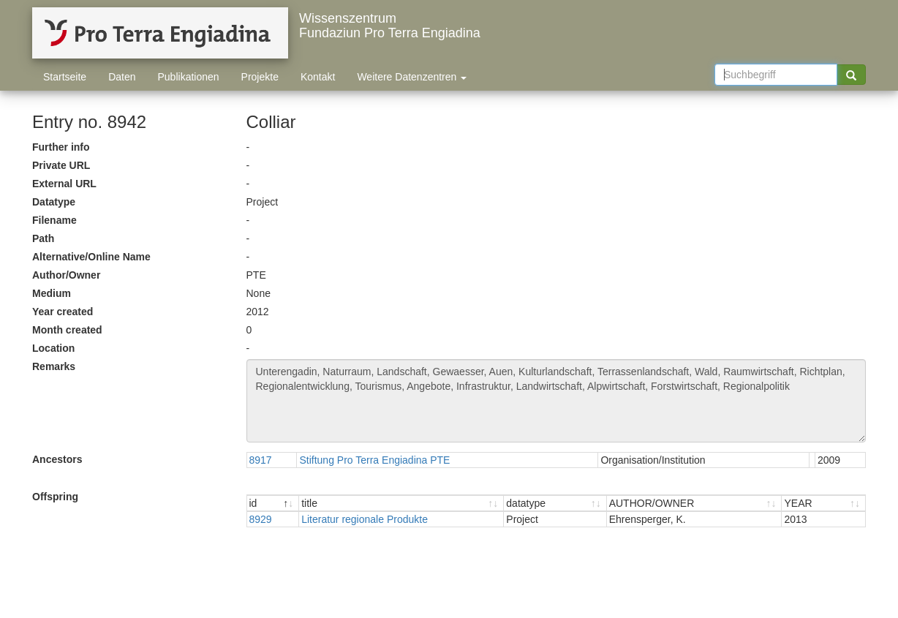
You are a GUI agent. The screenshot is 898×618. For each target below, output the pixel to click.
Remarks (53, 366)
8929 (260, 519)
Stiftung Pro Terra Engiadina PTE (374, 460)
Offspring (55, 496)
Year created (62, 311)
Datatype (53, 202)
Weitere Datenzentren (412, 77)
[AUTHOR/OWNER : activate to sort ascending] (694, 503)
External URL (64, 183)
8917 (260, 460)
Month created (67, 330)
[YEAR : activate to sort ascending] (823, 503)
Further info (61, 147)
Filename (54, 220)
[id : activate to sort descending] (273, 503)
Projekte (260, 77)
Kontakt (318, 77)
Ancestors (57, 459)
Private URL (61, 165)
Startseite (64, 77)
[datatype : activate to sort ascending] (555, 503)
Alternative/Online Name (91, 257)
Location (53, 348)
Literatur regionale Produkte (364, 519)
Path (43, 238)
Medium (51, 293)
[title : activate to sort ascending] (401, 503)
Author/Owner (66, 275)
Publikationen (188, 77)
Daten (121, 77)
